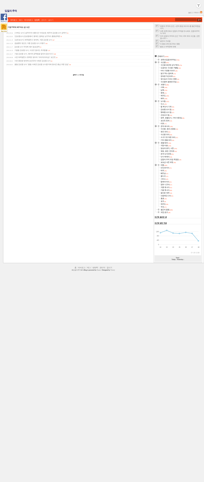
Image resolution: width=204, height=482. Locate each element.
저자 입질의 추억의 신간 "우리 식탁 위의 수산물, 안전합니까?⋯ (180, 37)
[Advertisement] (178, 69)
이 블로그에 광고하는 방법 (170, 44)
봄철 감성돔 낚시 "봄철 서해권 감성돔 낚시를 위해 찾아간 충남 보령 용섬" (38, 64)
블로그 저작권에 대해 (168, 46)
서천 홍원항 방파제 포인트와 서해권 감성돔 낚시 (29, 61)
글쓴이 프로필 (165, 41)
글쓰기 (50, 20)
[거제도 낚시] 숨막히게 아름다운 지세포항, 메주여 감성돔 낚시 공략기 (37, 33)
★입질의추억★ (77, 470)
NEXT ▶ (81, 75)
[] (78, 75)
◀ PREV (75, 75)
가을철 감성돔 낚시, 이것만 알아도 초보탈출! (28, 50)
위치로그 (13, 20)
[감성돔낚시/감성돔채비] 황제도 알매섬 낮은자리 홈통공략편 (34, 36)
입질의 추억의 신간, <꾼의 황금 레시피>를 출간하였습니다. (180, 27)
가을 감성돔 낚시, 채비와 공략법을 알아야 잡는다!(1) (31, 54)
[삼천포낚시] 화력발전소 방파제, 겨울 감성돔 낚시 (30, 40)
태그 (20, 20)
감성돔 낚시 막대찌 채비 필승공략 (23, 47)
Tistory (112, 470)
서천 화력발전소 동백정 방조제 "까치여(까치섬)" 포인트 (31, 57)
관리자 (43, 20)
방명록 (36, 20)
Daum (99, 470)
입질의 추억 (11, 10)
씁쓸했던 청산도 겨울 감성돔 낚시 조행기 (26, 43)
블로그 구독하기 (193, 13)
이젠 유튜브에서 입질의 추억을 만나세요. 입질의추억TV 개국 (179, 32)
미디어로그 (28, 20)
